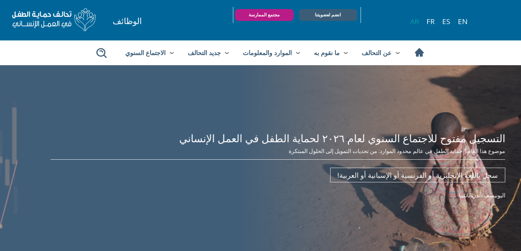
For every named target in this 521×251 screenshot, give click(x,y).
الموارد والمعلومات (267, 52)
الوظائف (127, 20)
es (446, 21)
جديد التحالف (204, 52)
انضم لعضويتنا (328, 15)
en (463, 21)
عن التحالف (377, 52)
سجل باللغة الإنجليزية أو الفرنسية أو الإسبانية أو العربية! (400, 175)
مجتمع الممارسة (264, 15)
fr (430, 21)
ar (414, 21)
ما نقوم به (327, 52)
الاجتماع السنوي (145, 52)
